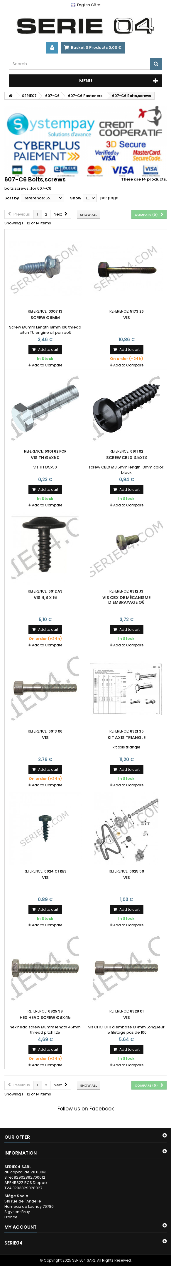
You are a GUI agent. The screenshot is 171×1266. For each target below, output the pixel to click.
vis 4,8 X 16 (45, 598)
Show (75, 198)
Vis (126, 318)
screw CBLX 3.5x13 (126, 458)
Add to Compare (47, 365)
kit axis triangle (126, 737)
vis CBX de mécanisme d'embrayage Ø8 (126, 600)
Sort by (11, 198)
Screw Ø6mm (45, 318)
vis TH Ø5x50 (45, 458)
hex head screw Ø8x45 (45, 1017)
